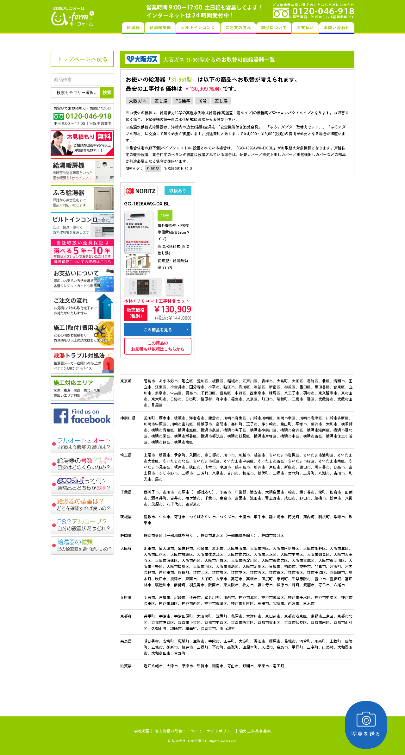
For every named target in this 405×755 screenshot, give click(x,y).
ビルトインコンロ (198, 27)
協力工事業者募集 (255, 730)
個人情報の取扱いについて (178, 730)
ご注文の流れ (238, 27)
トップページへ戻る (82, 59)
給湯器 (133, 27)
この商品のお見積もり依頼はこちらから (157, 346)
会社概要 (142, 730)
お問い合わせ (337, 27)
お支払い (305, 27)
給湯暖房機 (160, 27)
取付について (274, 27)
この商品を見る (157, 330)
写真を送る (368, 725)
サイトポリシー (220, 730)
